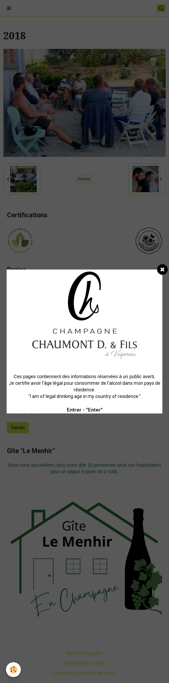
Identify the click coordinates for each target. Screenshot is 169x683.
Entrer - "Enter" (85, 410)
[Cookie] (13, 669)
